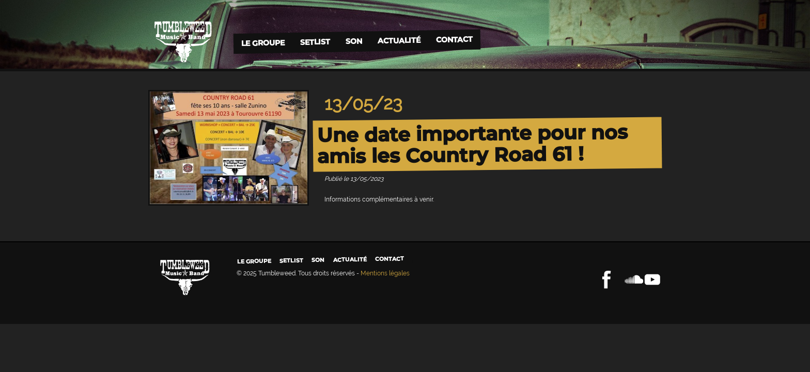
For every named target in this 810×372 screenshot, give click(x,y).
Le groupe (262, 43)
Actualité (398, 40)
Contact (453, 39)
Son (353, 41)
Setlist (315, 42)
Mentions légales (385, 273)
